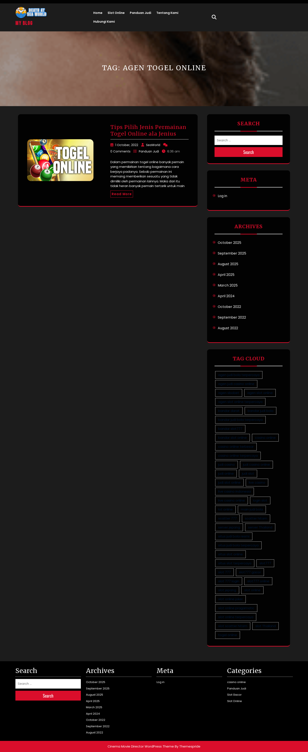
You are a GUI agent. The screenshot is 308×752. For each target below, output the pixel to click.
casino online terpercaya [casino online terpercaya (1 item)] (238, 455)
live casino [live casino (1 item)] (257, 482)
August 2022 (228, 328)
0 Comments (120, 151)
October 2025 (229, 242)
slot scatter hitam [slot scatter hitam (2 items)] (232, 626)
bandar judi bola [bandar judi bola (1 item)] (260, 410)
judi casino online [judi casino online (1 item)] (256, 464)
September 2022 (232, 317)
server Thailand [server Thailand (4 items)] (260, 527)
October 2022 (229, 306)
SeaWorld (153, 145)
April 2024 (226, 296)
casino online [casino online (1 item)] (265, 437)
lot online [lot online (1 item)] (225, 509)
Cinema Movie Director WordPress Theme (141, 746)
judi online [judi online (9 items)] (226, 473)
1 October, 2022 (126, 145)
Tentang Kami (167, 13)
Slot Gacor (234, 695)
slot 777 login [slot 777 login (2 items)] (228, 581)
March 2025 (228, 285)
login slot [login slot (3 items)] (260, 500)
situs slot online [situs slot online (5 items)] (230, 554)
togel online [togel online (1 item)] (227, 635)
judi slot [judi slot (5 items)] (248, 473)
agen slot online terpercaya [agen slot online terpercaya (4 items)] (240, 401)
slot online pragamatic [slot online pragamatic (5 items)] (236, 608)
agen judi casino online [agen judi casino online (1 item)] (236, 384)
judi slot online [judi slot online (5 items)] (229, 482)
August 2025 (228, 264)
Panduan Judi (140, 13)
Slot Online (116, 13)
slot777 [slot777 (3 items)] (265, 563)
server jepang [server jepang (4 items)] (229, 527)
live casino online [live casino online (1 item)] (231, 500)
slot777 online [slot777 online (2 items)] (258, 581)
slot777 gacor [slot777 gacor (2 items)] (250, 572)
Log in (222, 195)
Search (248, 152)
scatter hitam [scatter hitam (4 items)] (256, 518)
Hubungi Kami (104, 21)
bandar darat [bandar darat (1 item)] (229, 410)
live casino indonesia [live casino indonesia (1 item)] (234, 491)
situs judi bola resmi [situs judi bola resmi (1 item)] (233, 536)
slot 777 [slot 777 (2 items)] (224, 572)
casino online (236, 682)
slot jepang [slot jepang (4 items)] (227, 590)
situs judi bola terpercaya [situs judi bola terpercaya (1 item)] (238, 545)
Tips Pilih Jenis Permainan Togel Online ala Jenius (148, 130)
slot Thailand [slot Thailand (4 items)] (265, 626)
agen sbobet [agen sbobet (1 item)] (228, 393)
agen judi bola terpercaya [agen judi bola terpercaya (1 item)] (238, 375)
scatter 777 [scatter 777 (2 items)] (227, 518)
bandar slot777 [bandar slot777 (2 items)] (230, 428)
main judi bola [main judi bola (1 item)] (252, 509)
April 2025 (226, 274)
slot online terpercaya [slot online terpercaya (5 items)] (235, 617)
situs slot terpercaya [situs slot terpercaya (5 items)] (234, 563)
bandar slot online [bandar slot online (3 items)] (232, 437)
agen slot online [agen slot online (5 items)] (260, 393)
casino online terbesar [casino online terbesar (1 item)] (236, 446)
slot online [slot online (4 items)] (252, 590)
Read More (122, 194)
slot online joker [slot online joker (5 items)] (230, 599)
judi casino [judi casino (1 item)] (226, 464)
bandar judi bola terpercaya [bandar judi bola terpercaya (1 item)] (240, 419)
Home (97, 13)
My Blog (24, 23)
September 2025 (232, 253)
